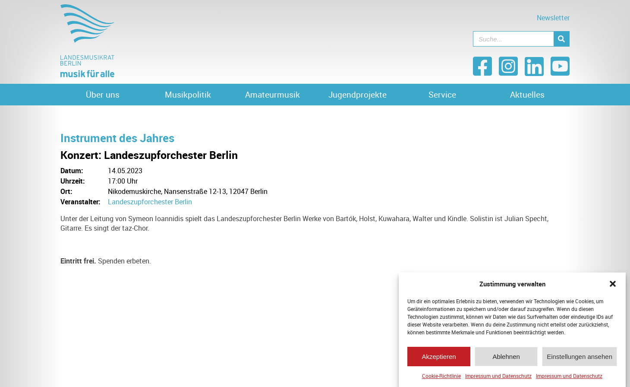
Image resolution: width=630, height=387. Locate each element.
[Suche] (561, 39)
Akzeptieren (439, 356)
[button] (612, 283)
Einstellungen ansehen (579, 356)
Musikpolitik (188, 94)
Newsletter (553, 17)
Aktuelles (527, 94)
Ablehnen (506, 356)
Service (442, 94)
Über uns (103, 94)
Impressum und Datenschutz (498, 375)
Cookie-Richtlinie (441, 375)
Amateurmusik (272, 94)
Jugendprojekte (357, 94)
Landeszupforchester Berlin (150, 201)
